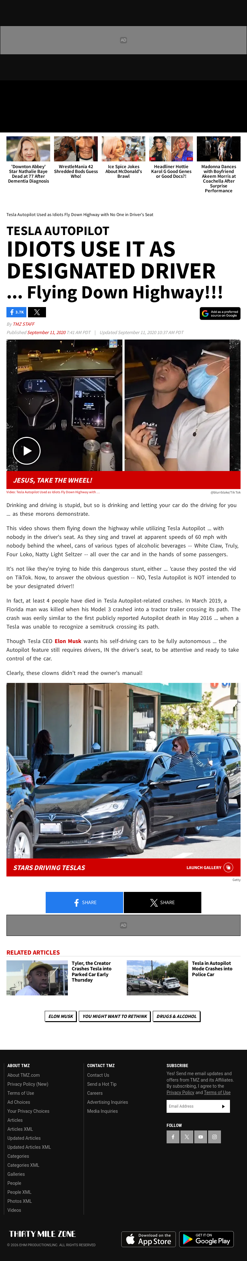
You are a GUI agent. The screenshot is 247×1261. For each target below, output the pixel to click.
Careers (95, 1093)
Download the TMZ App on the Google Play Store (206, 1239)
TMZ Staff (23, 324)
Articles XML (20, 1129)
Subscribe (223, 1106)
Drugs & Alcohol (176, 1016)
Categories (18, 1156)
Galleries (16, 1174)
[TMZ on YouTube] (200, 1136)
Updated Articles (24, 1138)
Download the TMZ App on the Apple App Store (148, 1239)
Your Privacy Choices (28, 1111)
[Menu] (9, 123)
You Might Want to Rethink (114, 1016)
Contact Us (98, 1075)
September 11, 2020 (46, 332)
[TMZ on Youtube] (41, 91)
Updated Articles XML (29, 1147)
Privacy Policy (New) (27, 1084)
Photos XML (19, 1201)
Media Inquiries (102, 1111)
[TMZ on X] (26, 91)
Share (84, 903)
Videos (14, 1210)
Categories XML (23, 1165)
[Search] (238, 123)
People (14, 1183)
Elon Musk (60, 1016)
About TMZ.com (23, 1075)
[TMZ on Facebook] (10, 91)
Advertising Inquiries (107, 1102)
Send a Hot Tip (101, 1084)
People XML (19, 1192)
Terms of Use (20, 1093)
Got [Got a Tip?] (21, 107)
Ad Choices (18, 1102)
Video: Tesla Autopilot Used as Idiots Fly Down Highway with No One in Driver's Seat (53, 492)
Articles (15, 1120)
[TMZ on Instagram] (56, 91)
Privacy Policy (180, 1092)
